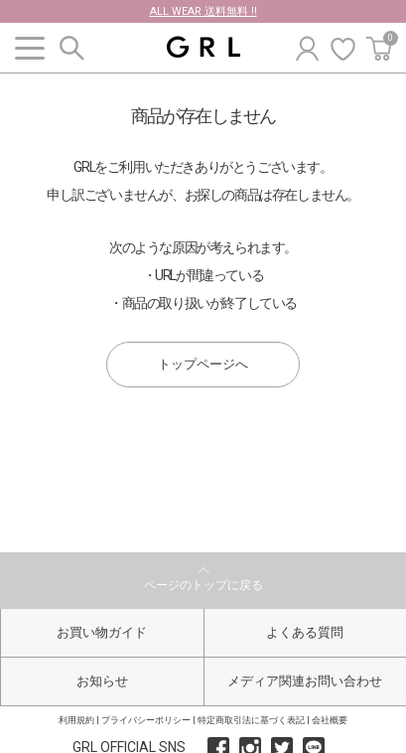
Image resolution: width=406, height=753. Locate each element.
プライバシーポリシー (146, 720)
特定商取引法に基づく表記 (251, 720)
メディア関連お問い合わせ (304, 681)
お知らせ (102, 681)
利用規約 (76, 720)
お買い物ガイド (102, 632)
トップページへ (203, 364)
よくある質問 (304, 632)
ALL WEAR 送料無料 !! (203, 11)
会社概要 (329, 720)
